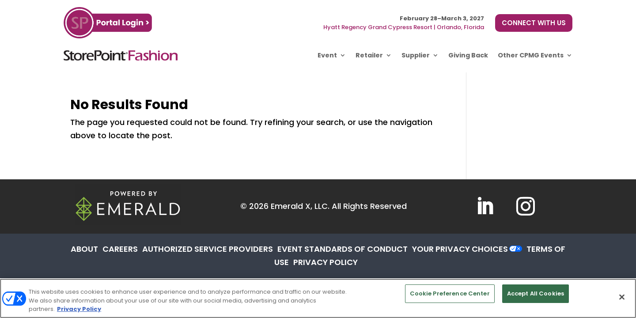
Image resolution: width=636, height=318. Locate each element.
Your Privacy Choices (460, 248)
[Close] (622, 297)
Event (327, 55)
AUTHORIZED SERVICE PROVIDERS (207, 248)
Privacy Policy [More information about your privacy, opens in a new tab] (79, 309)
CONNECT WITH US (534, 22)
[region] (318, 298)
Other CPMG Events (531, 55)
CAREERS (120, 248)
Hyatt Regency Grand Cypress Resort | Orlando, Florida (403, 27)
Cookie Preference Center (450, 293)
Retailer (369, 55)
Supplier (415, 55)
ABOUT (84, 248)
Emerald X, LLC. (300, 206)
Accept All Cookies (535, 293)
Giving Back (468, 55)
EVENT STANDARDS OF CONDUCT (342, 248)
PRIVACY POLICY (325, 262)
